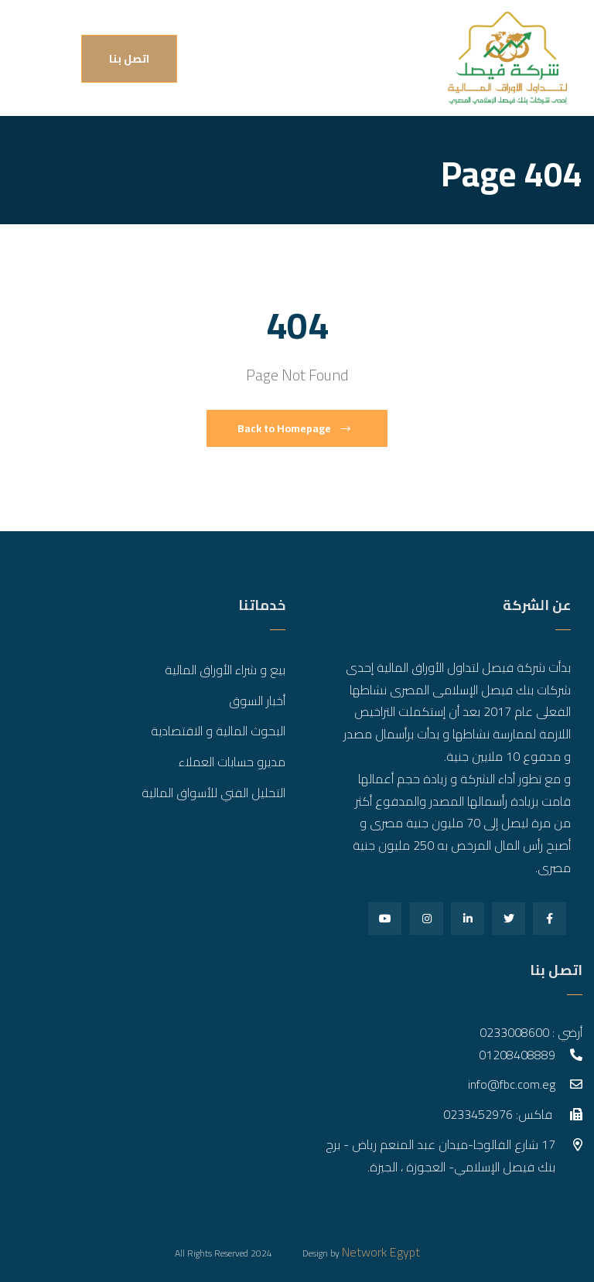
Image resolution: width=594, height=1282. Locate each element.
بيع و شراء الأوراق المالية (225, 669)
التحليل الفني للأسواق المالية (213, 792)
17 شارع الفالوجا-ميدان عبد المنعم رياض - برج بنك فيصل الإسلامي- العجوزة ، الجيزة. (440, 1155)
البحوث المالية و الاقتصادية (218, 730)
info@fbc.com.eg (511, 1084)
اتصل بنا (129, 59)
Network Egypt (381, 1251)
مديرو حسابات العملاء (232, 761)
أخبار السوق (257, 700)
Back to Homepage (293, 428)
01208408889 (517, 1054)
